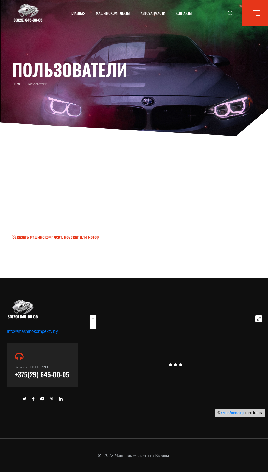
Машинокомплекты (113, 13)
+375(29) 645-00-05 (42, 374)
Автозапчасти (153, 13)
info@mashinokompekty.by (32, 331)
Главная (78, 13)
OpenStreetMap (232, 413)
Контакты (184, 13)
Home (16, 84)
